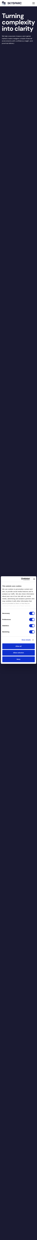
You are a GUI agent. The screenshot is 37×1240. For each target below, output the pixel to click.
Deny (18, 659)
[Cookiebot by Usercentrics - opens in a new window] (22, 579)
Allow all (18, 646)
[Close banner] (34, 579)
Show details (26, 640)
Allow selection (18, 653)
